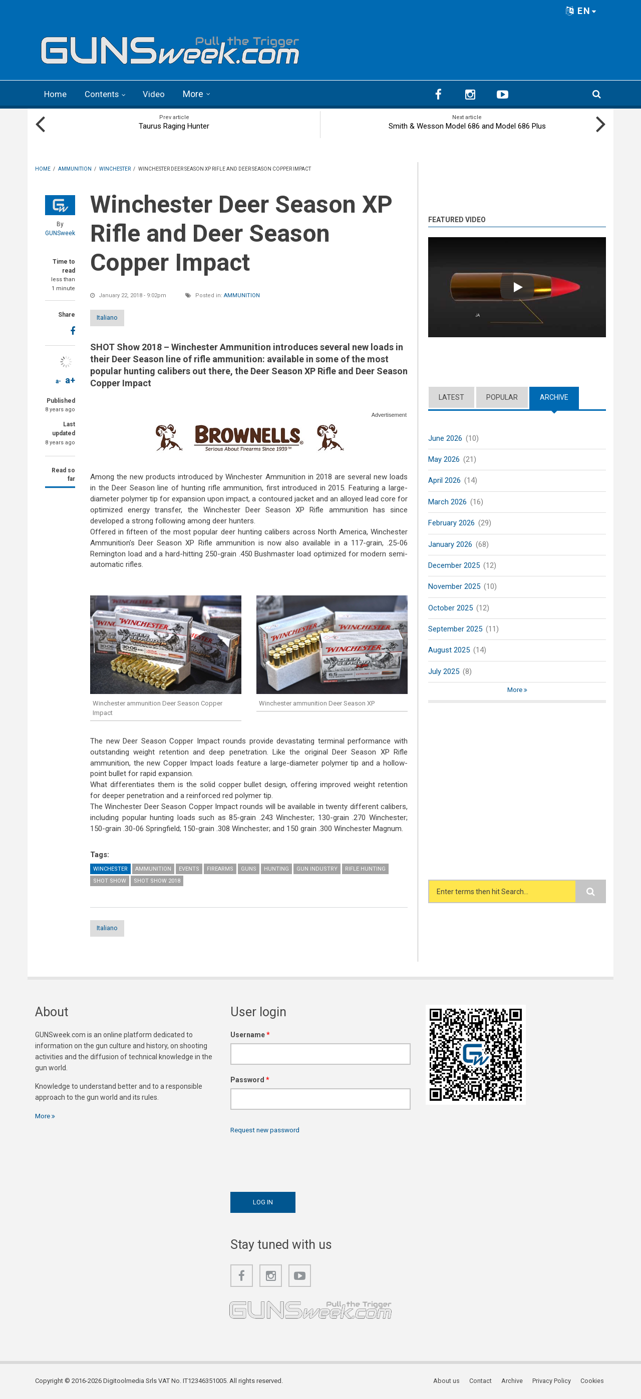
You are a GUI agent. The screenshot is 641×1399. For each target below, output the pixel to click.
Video (159, 94)
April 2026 (444, 480)
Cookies (594, 1381)
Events (189, 868)
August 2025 (449, 651)
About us (450, 1381)
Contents (105, 94)
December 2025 (454, 565)
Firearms (220, 868)
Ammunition (242, 294)
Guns (248, 868)
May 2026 (444, 458)
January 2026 (450, 544)
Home (56, 94)
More (198, 94)
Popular (502, 396)
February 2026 (451, 522)
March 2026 (447, 501)
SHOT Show (109, 880)
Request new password (267, 1130)
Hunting (276, 868)
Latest (451, 396)
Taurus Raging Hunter (174, 125)
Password (249, 1080)
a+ (70, 379)
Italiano (116, 316)
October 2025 (450, 608)
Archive (554, 396)
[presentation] (306, 1160)
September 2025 (455, 630)
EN (581, 11)
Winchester (110, 868)
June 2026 (445, 437)
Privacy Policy (553, 1381)
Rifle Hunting (365, 868)
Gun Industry (317, 868)
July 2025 (443, 673)
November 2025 (454, 587)
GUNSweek (60, 232)
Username (250, 1035)
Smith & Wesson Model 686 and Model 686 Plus (467, 125)
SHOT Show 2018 (157, 880)
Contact (483, 1381)
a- (58, 380)
